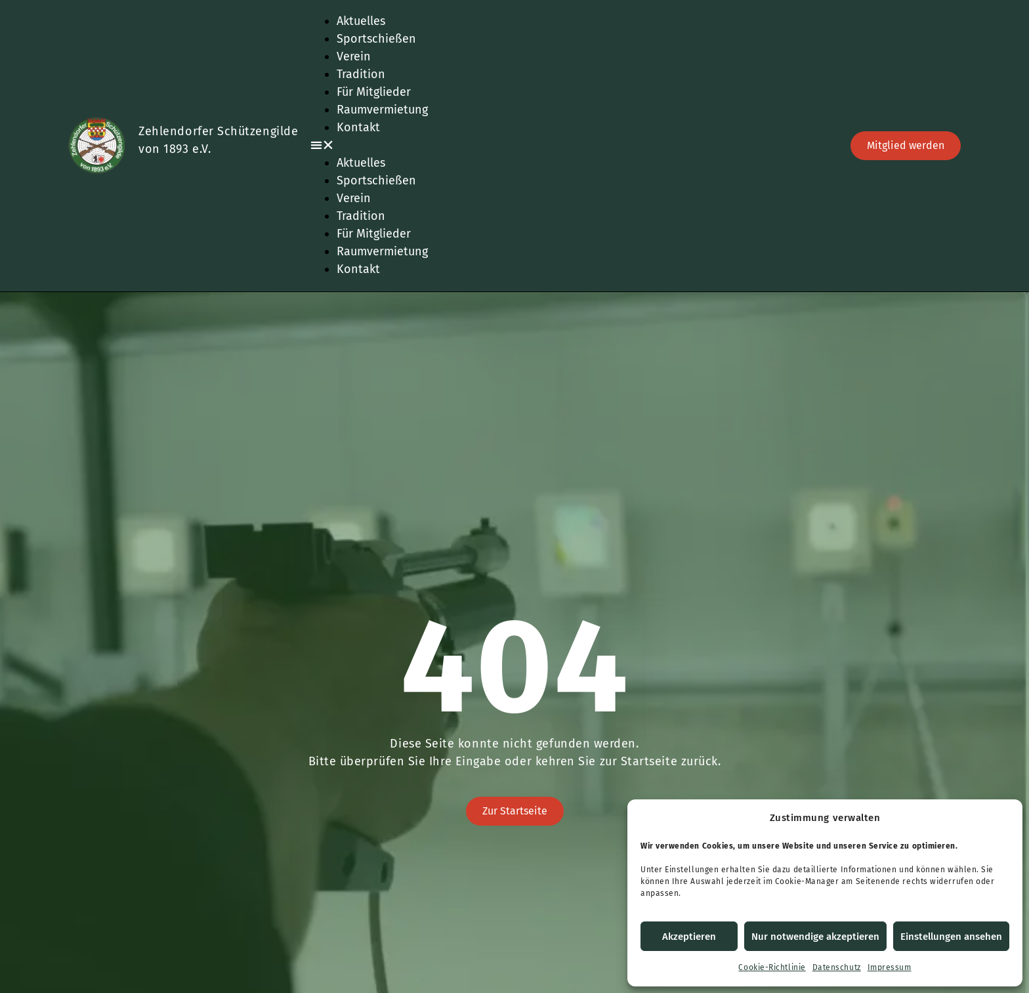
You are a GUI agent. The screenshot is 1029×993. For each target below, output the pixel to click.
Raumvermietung (382, 109)
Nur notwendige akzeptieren (815, 936)
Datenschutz (836, 967)
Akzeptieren (689, 936)
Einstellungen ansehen (951, 936)
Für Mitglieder (374, 92)
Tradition (361, 74)
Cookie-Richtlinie (771, 967)
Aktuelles (361, 21)
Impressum (890, 967)
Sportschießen (376, 39)
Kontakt (358, 127)
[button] (571, 145)
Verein (354, 56)
